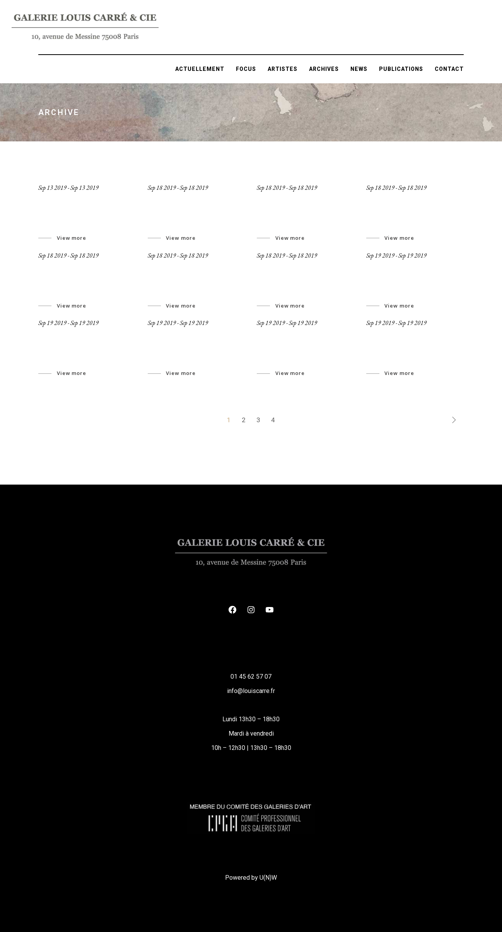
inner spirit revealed (298, 268)
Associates (171, 335)
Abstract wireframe (296, 200)
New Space (389, 268)
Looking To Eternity (406, 200)
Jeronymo (58, 200)
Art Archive (61, 335)
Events (271, 335)
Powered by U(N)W (251, 877)
